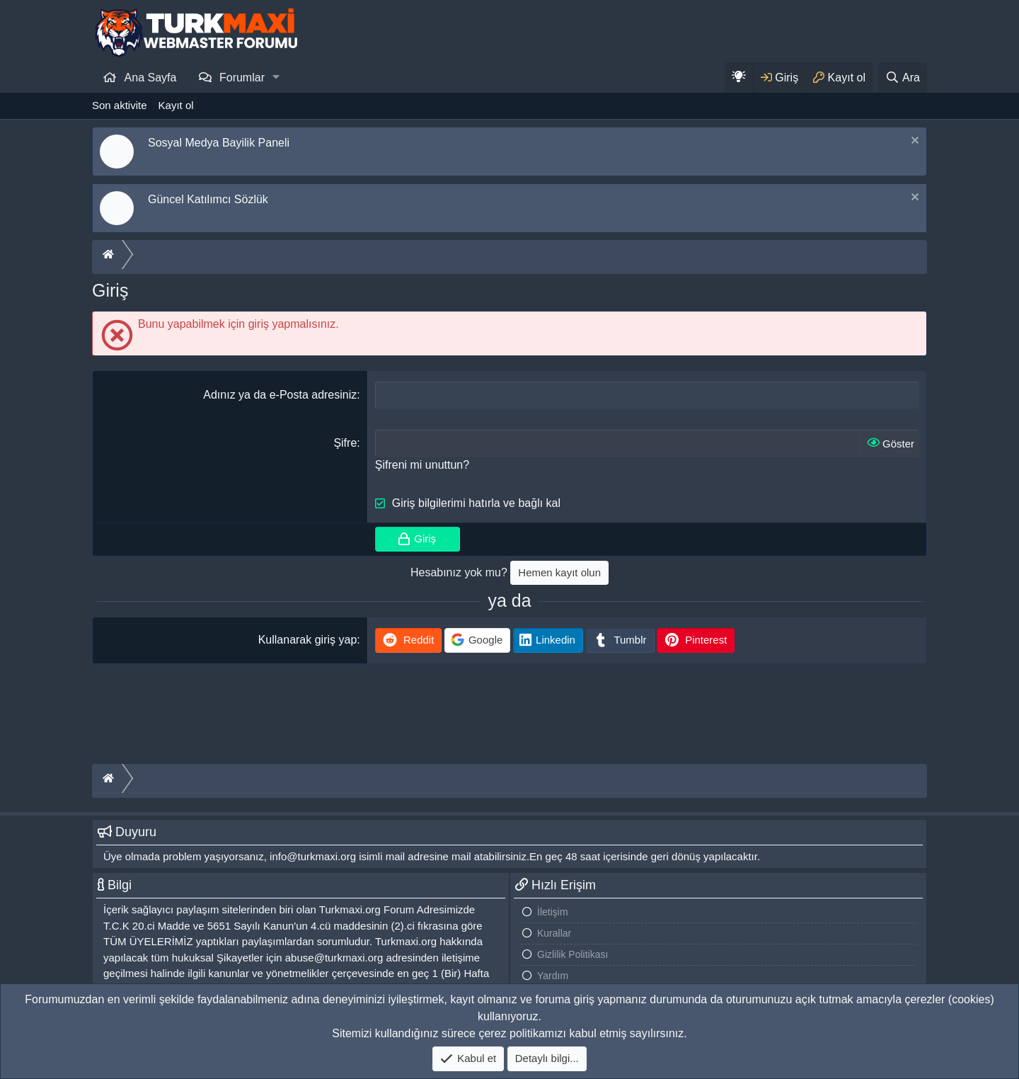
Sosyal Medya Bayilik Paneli (218, 143)
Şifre (345, 443)
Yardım (552, 975)
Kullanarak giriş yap (307, 640)
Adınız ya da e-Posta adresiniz (280, 395)
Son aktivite (119, 105)
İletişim (552, 912)
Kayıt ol (176, 105)
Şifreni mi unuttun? (422, 465)
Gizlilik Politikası (572, 954)
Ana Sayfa (151, 78)
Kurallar (554, 933)
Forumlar (242, 78)
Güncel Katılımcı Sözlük (208, 199)
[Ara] (902, 77)
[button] (276, 77)
